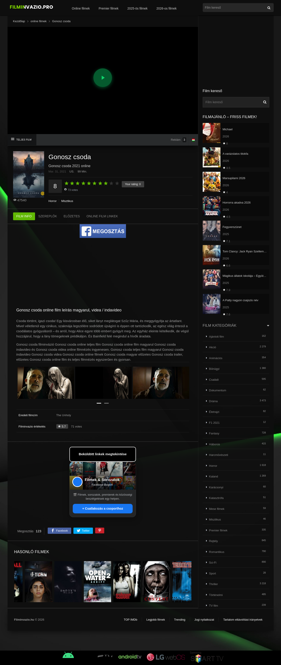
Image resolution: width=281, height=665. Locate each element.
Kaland (213, 476)
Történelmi (216, 595)
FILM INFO (24, 216)
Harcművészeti (218, 455)
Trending (179, 619)
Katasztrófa (216, 498)
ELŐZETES (72, 216)
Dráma (213, 401)
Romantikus (216, 552)
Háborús (214, 444)
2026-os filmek (166, 8)
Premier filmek (108, 8)
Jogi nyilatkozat (204, 619)
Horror (53, 201)
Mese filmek (216, 509)
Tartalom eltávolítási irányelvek (242, 619)
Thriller (213, 584)
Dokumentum (217, 390)
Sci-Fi (212, 562)
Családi (214, 379)
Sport (212, 573)
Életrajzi (214, 412)
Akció (212, 347)
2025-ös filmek (137, 8)
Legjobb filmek (155, 619)
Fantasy (214, 433)
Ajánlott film (216, 336)
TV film (213, 605)
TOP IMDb (130, 619)
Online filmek (81, 8)
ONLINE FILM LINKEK (102, 216)
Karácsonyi (216, 487)
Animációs (215, 358)
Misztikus (67, 201)
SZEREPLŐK (47, 216)
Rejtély (213, 541)
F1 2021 (214, 422)
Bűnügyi (214, 368)
